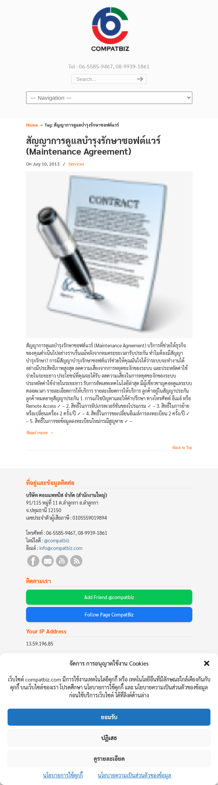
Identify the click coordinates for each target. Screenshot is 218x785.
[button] (206, 663)
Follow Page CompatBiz (109, 615)
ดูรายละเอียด (109, 758)
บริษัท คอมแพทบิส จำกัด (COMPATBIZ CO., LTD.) (109, 30)
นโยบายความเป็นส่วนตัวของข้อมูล (134, 775)
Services (76, 164)
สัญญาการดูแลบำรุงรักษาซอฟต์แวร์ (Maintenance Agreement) (93, 146)
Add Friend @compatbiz (109, 597)
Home (32, 125)
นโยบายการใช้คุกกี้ (63, 775)
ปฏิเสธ (109, 737)
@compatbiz (57, 540)
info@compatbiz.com (60, 548)
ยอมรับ (109, 716)
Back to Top (182, 448)
